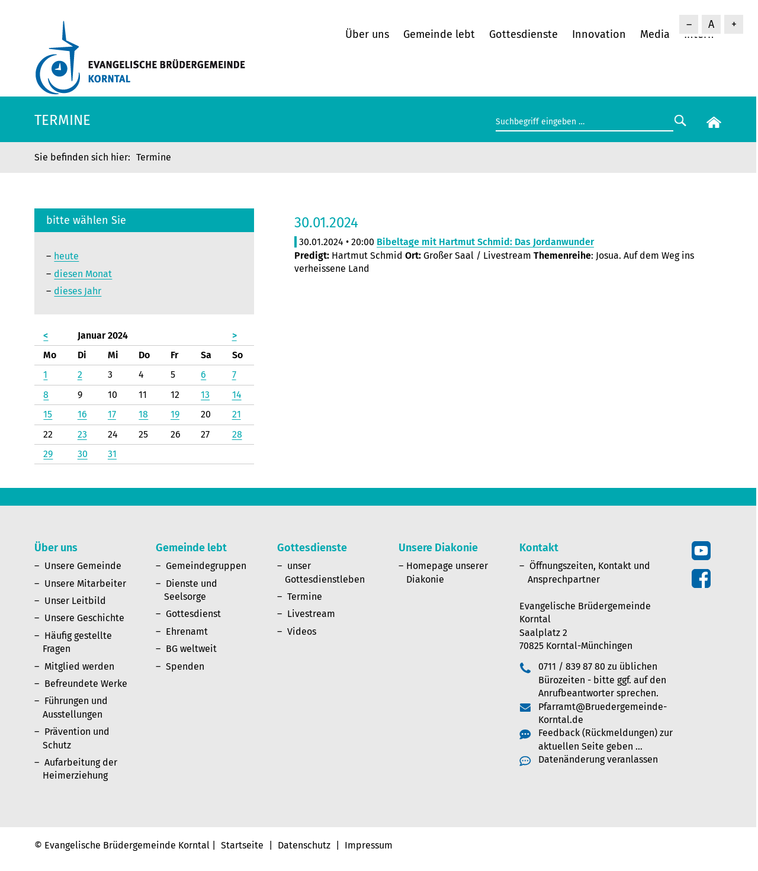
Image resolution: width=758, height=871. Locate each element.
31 (112, 453)
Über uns (367, 34)
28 (237, 434)
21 (236, 414)
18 (143, 414)
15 (47, 414)
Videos (301, 631)
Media (655, 34)
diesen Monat (83, 273)
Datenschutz (304, 845)
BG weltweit (191, 648)
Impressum (369, 845)
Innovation (599, 34)
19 (175, 414)
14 (237, 394)
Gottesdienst (193, 613)
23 (82, 434)
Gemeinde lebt (439, 34)
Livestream (311, 613)
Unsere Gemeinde (82, 565)
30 (83, 453)
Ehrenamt (187, 631)
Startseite (242, 845)
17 (112, 414)
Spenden (185, 666)
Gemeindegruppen (206, 565)
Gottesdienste (523, 34)
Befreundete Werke (85, 683)
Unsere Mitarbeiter (85, 583)
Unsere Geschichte (84, 617)
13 (205, 394)
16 (82, 414)
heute (66, 256)
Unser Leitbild (75, 600)
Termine (304, 596)
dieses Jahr (77, 291)
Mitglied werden (79, 666)
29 (48, 453)
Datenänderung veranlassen (598, 759)
